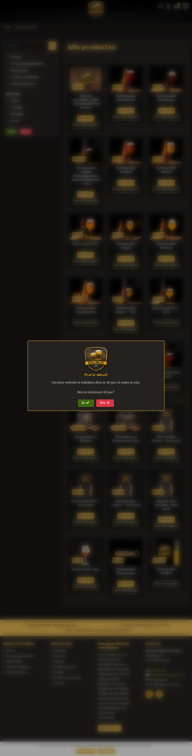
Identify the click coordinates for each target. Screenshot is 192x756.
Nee (106, 403)
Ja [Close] (84, 403)
